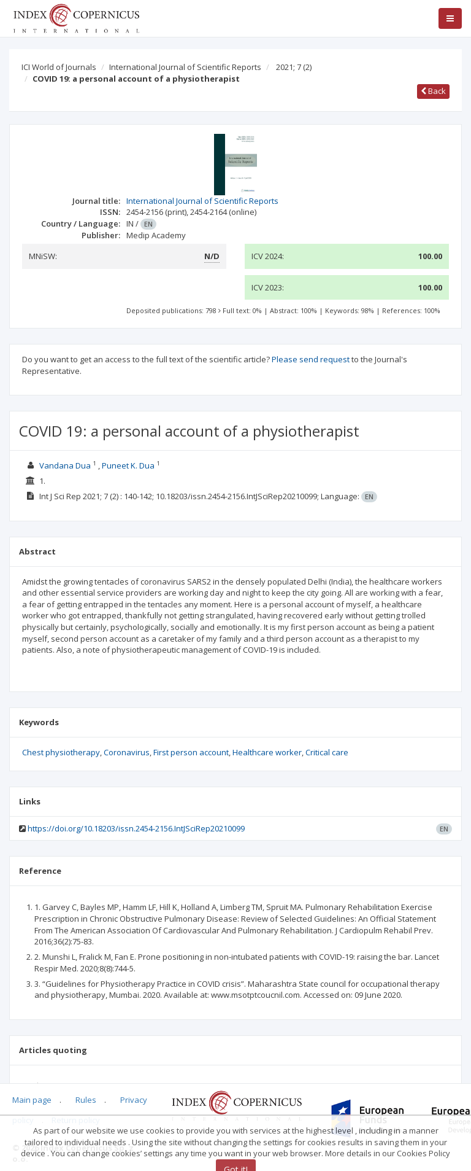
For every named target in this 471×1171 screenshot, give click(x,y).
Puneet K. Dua (128, 465)
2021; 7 (294, 66)
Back (433, 90)
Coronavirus (127, 752)
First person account (191, 752)
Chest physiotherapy (61, 752)
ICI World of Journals (58, 66)
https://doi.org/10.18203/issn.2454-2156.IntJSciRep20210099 (136, 828)
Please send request (311, 359)
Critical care (326, 752)
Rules (85, 1099)
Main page (32, 1099)
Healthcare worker (267, 752)
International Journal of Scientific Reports (185, 66)
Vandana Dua (65, 465)
